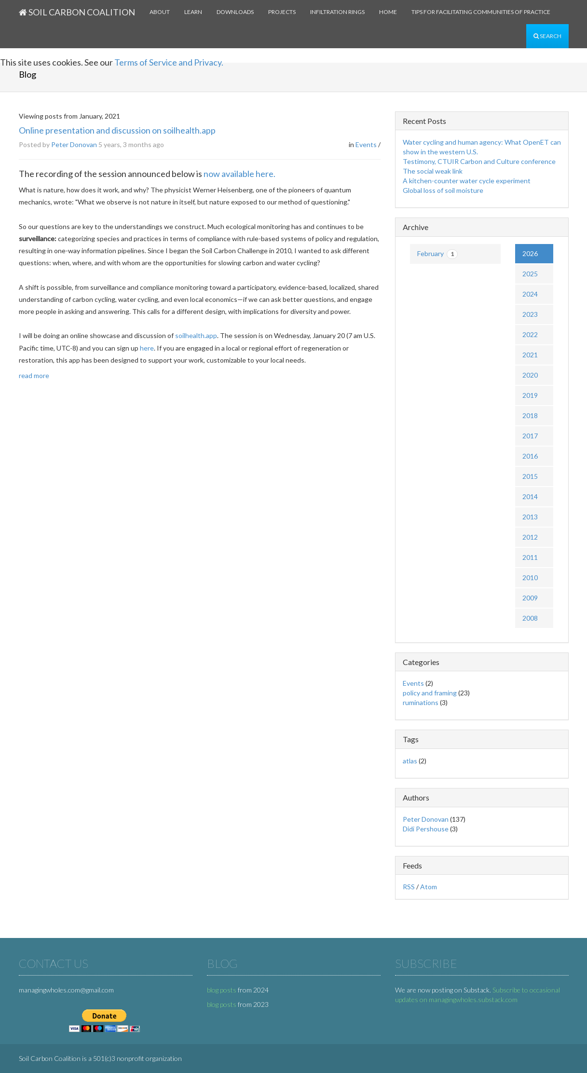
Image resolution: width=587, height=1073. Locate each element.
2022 (530, 334)
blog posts (221, 990)
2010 (530, 577)
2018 (530, 415)
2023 (530, 314)
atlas (410, 761)
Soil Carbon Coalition (77, 12)
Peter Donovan (74, 144)
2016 (530, 456)
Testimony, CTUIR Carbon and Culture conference (479, 161)
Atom (428, 887)
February (437, 254)
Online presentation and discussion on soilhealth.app (117, 130)
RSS (409, 887)
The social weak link (433, 171)
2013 (530, 517)
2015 (530, 476)
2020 (530, 375)
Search (547, 36)
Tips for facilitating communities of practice (480, 11)
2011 (530, 557)
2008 (530, 618)
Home (388, 11)
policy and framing (430, 693)
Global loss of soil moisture (443, 190)
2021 (530, 355)
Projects (282, 11)
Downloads (235, 11)
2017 (530, 436)
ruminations (420, 702)
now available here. (239, 173)
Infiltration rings (337, 11)
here (147, 348)
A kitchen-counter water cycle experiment (467, 181)
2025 (530, 274)
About (160, 11)
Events (366, 144)
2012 (530, 537)
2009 (530, 598)
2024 (530, 294)
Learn (193, 11)
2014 (530, 496)
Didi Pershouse (426, 829)
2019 (530, 395)
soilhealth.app (196, 335)
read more (34, 375)
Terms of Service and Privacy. (168, 62)
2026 (530, 253)
